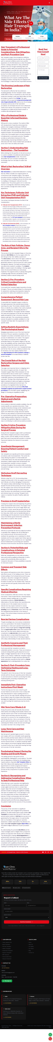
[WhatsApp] (50, 852)
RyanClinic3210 (26, 887)
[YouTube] (43, 852)
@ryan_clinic (16, 887)
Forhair (19, 98)
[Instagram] (45, 852)
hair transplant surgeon (9, 225)
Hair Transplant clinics (23, 762)
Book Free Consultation (26, 922)
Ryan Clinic (25, 823)
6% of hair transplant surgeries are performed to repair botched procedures (16, 388)
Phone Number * (7, 908)
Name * (5, 902)
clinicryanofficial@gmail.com (8, 972)
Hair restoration (5, 171)
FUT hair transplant (18, 217)
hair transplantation (9, 157)
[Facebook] (48, 852)
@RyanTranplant (7, 887)
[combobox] (43, 65)
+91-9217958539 (5, 968)
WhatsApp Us (9, 39)
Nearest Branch (7, 914)
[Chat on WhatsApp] (50, 1034)
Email (28, 902)
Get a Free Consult (43, 77)
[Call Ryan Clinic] (50, 1038)
